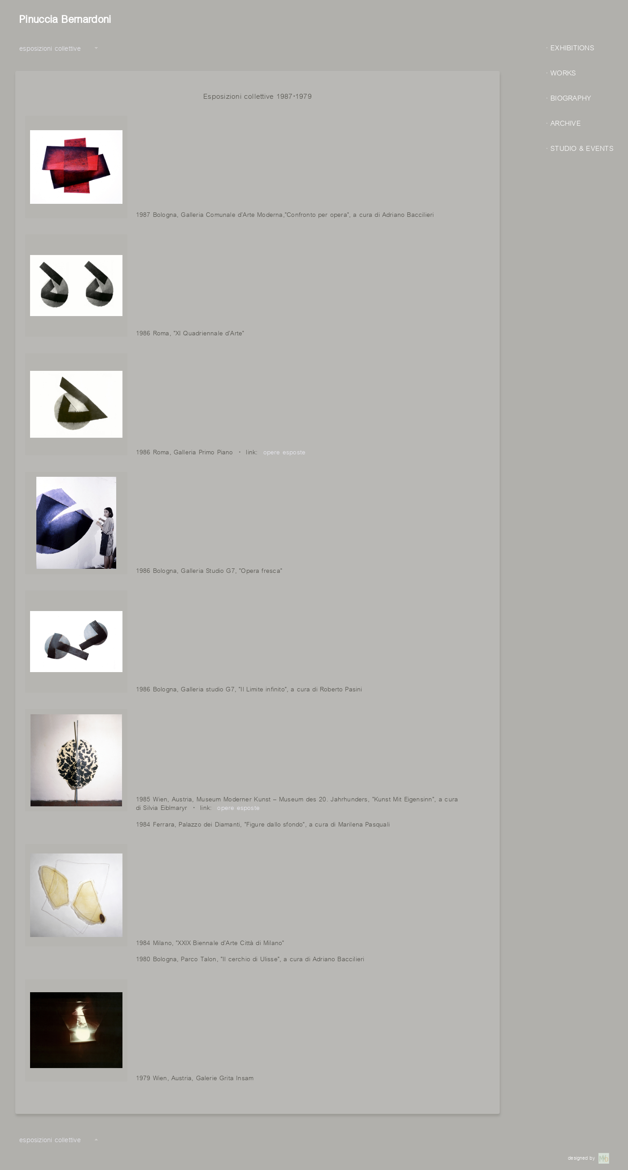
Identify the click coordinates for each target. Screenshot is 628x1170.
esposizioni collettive (50, 47)
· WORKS (561, 72)
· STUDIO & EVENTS (580, 147)
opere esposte (284, 451)
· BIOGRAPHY (569, 97)
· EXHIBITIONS (570, 47)
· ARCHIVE (563, 122)
